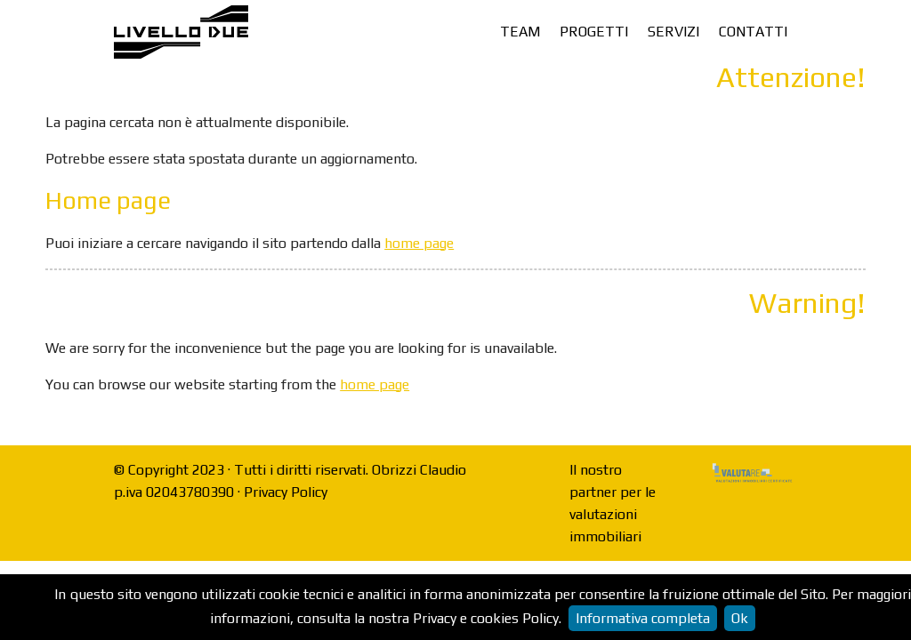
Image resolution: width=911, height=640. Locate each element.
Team (520, 31)
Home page (108, 200)
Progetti (594, 31)
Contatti (753, 31)
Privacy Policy (285, 492)
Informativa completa (643, 618)
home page (419, 243)
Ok (739, 618)
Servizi (673, 31)
